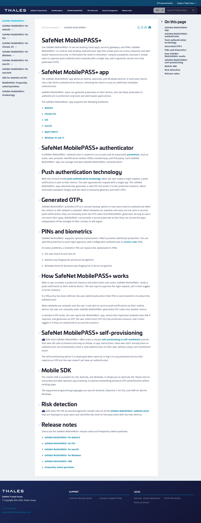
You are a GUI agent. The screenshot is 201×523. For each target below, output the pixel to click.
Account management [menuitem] (110, 10)
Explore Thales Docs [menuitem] (185, 3)
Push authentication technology (175, 41)
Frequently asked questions (59, 467)
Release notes (172, 73)
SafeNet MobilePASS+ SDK (58, 461)
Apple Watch (51, 131)
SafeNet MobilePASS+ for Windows (15, 53)
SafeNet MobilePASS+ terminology (13, 91)
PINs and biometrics (175, 50)
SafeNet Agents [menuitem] (57, 10)
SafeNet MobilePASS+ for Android (15, 27)
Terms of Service (141, 502)
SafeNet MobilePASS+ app (176, 28)
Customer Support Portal (110, 498)
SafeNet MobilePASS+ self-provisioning (176, 61)
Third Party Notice (172, 498)
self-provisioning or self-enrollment (121, 339)
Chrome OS (50, 114)
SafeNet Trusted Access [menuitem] (38, 10)
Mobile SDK (171, 66)
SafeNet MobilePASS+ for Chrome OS (15, 44)
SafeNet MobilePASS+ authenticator (176, 35)
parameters (133, 154)
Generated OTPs (173, 46)
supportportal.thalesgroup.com (16, 512)
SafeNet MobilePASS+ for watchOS (15, 70)
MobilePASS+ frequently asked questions (15, 83)
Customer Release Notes (80, 498)
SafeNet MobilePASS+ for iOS (15, 35)
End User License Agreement (147, 498)
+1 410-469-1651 (9, 508)
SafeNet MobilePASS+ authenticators (129, 411)
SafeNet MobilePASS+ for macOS (15, 61)
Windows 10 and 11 (54, 137)
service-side (130, 242)
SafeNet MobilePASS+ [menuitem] (75, 10)
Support (74, 491)
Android (49, 108)
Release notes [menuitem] (127, 10)
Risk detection (172, 70)
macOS (48, 125)
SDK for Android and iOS (15, 76)
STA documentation (165, 3)
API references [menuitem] (92, 10)
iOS (46, 120)
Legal (137, 491)
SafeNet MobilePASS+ (13, 20)
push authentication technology (84, 178)
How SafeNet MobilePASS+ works (175, 55)
